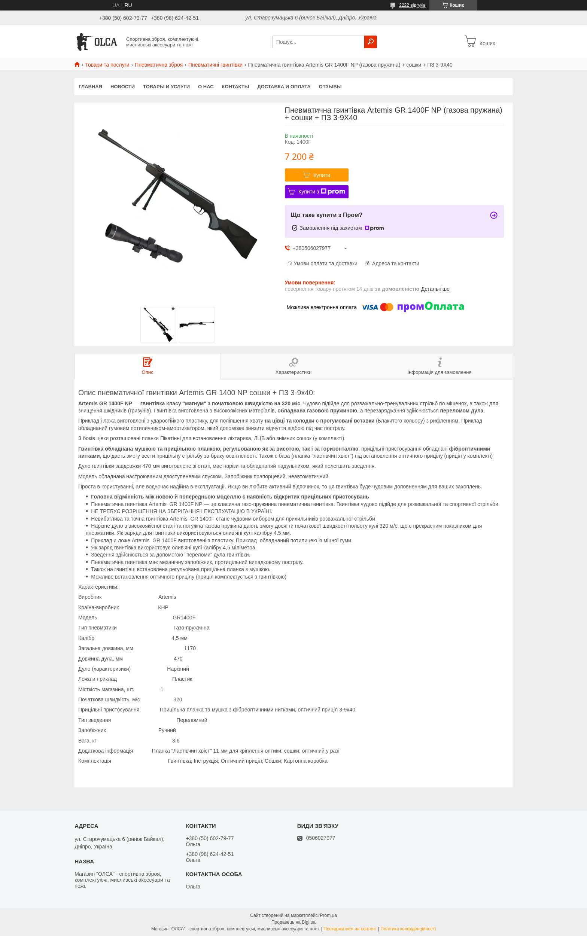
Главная (90, 86)
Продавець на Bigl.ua (293, 922)
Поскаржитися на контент (350, 929)
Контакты (235, 86)
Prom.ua (328, 915)
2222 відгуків (412, 5)
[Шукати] (370, 42)
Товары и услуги (166, 86)
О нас (206, 86)
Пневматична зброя (159, 65)
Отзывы (330, 86)
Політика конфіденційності (408, 929)
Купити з (321, 191)
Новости (122, 86)
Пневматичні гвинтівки (215, 65)
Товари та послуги (107, 65)
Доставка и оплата (283, 86)
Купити (321, 175)
